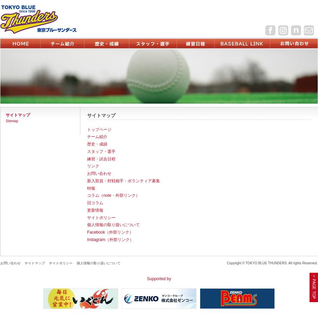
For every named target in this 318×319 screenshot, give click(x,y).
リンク (93, 166)
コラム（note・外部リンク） (113, 195)
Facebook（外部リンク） (110, 232)
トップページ (99, 129)
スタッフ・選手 (101, 151)
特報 (91, 188)
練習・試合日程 (101, 159)
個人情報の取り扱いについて (113, 224)
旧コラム (95, 203)
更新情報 (95, 210)
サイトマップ (35, 263)
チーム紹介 (97, 136)
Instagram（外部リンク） (110, 239)
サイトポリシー (101, 217)
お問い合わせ (99, 173)
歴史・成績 (97, 144)
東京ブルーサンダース (49, 19)
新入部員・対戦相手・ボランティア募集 (123, 181)
